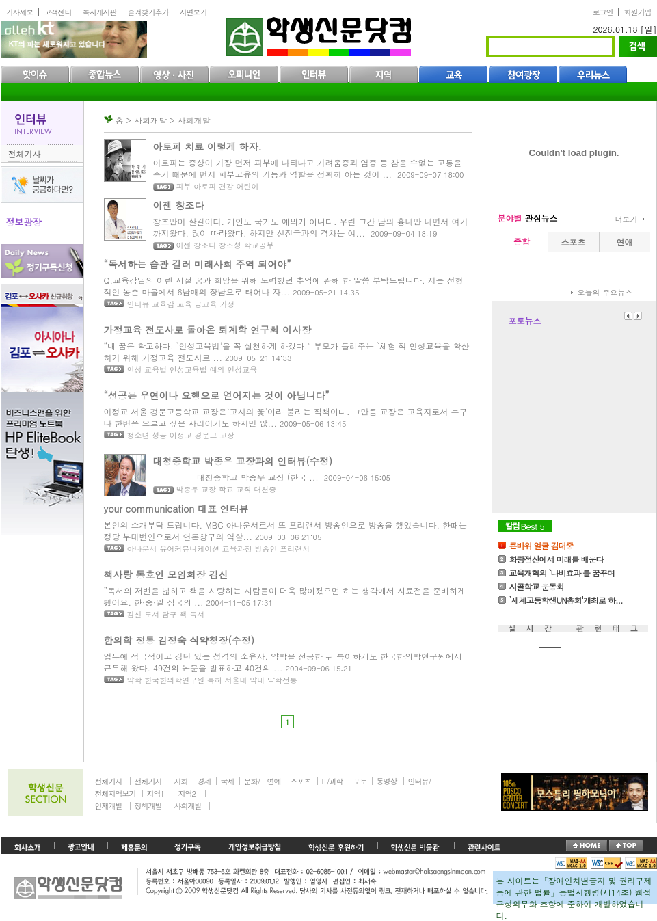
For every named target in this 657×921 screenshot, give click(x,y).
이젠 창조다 (178, 205)
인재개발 (108, 806)
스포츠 (301, 781)
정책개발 (148, 806)
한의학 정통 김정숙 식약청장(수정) (179, 640)
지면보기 (193, 12)
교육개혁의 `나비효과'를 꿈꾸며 (562, 572)
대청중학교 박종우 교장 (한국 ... (236, 477)
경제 (204, 781)
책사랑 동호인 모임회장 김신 (166, 574)
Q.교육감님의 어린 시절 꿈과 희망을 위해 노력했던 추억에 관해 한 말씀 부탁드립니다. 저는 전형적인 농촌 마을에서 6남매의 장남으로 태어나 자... (284, 285)
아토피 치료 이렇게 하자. (207, 146)
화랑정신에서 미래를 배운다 (556, 559)
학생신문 (320, 34)
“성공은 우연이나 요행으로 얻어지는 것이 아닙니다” (217, 395)
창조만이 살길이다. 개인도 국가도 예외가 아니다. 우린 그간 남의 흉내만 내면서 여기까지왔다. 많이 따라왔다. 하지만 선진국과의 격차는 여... (310, 227)
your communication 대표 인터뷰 (176, 509)
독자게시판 (100, 12)
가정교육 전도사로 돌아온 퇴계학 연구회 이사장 (207, 329)
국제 (227, 781)
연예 (274, 781)
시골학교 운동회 (536, 586)
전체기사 (24, 153)
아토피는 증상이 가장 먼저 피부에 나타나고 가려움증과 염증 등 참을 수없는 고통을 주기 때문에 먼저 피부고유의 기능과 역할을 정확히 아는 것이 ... (307, 168)
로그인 (603, 12)
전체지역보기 (115, 793)
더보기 (626, 219)
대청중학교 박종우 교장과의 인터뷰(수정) (243, 461)
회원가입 (638, 12)
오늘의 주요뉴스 (605, 292)
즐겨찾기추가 (148, 12)
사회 (181, 781)
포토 (360, 781)
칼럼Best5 (525, 526)
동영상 (387, 781)
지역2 (187, 793)
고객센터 (58, 12)
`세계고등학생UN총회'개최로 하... (566, 600)
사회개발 (188, 806)
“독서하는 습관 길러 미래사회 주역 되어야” (197, 264)
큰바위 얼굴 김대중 (541, 545)
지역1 (155, 793)
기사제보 (19, 12)
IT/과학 (332, 781)
